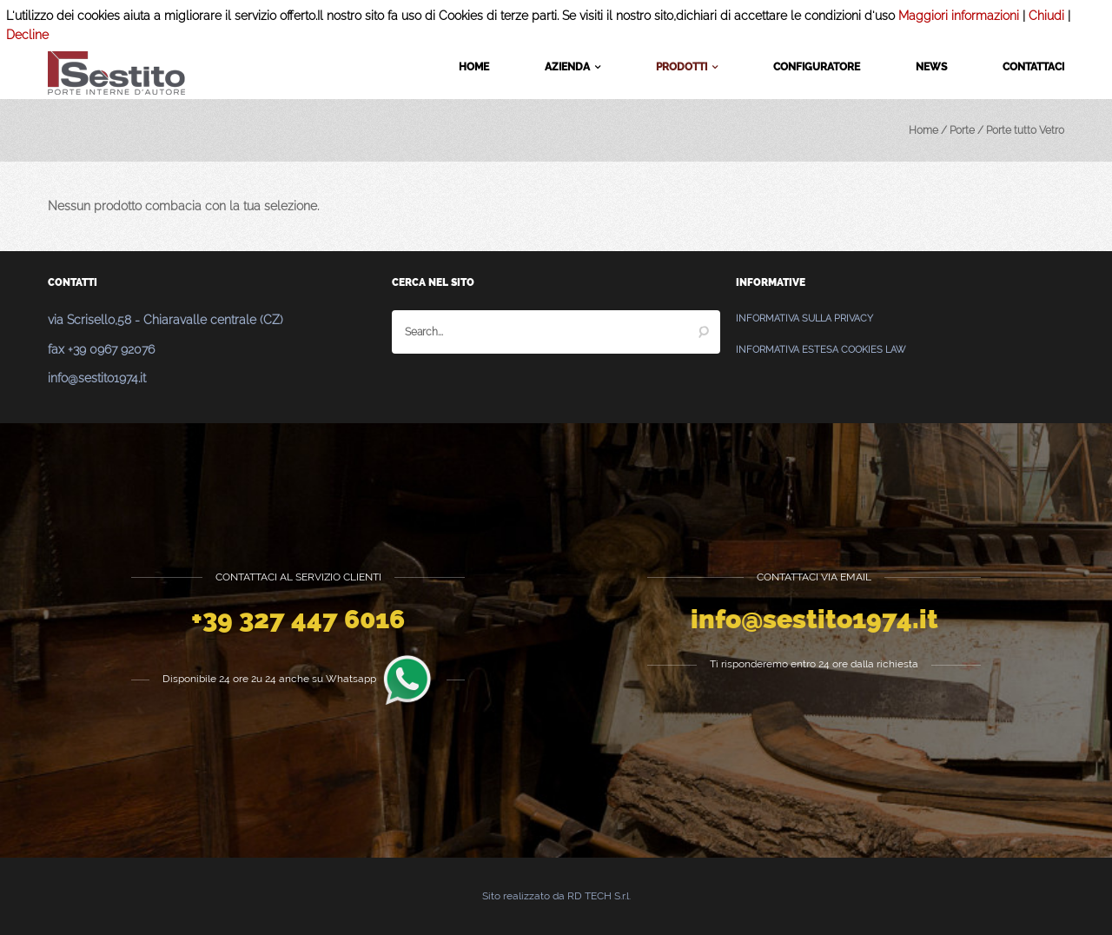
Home (474, 67)
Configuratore (816, 67)
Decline (27, 35)
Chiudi (1046, 16)
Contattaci (1033, 67)
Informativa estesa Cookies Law (820, 349)
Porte (962, 130)
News (931, 67)
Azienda (572, 67)
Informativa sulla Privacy (804, 318)
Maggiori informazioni (958, 16)
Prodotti (687, 67)
